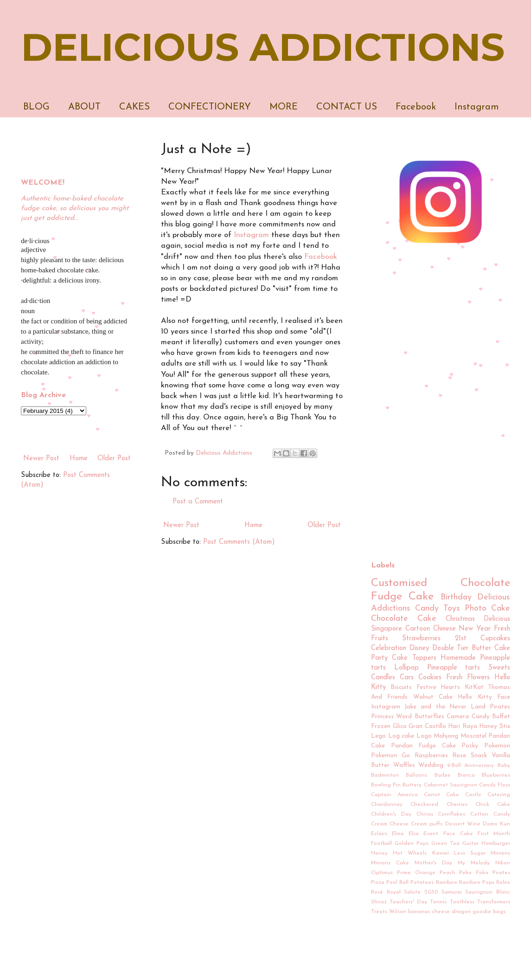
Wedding (430, 765)
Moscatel (473, 736)
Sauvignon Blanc (487, 892)
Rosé (377, 892)
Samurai (451, 892)
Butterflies (429, 717)
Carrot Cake (441, 795)
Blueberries (496, 775)
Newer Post (181, 525)
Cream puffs (426, 824)
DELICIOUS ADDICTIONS (263, 47)
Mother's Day (433, 863)
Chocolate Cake (403, 618)
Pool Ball (397, 882)
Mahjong (446, 736)
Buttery (412, 785)
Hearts (450, 687)
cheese (441, 911)
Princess (382, 717)
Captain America (394, 795)
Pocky (469, 746)
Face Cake (458, 834)
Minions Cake (390, 863)
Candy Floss (494, 785)
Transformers (493, 902)
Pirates (501, 872)
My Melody (474, 863)
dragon (461, 911)
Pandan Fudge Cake (423, 746)
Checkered (424, 804)
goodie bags (489, 911)
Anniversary (479, 765)
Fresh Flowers (468, 677)
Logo (424, 736)
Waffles (404, 765)
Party (379, 658)
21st (461, 638)
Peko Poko (473, 872)
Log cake (401, 736)
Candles (383, 677)
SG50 (431, 892)
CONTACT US (346, 107)
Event (430, 834)
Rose (459, 756)
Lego (378, 736)
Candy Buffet (491, 717)
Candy (427, 608)
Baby (504, 765)
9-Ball (454, 765)
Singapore (386, 628)
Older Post (324, 525)
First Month (494, 834)
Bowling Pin (386, 785)
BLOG (36, 107)
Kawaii (440, 853)
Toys (451, 608)
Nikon (502, 863)
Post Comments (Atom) (239, 542)
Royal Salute (404, 892)
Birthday (456, 597)
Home (253, 525)
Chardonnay (387, 804)
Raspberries (431, 756)
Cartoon (417, 628)
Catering (498, 795)
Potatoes (422, 882)
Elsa (414, 834)
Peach (447, 872)
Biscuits (401, 687)
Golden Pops (412, 843)
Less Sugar (470, 853)
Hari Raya (462, 726)
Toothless (462, 902)
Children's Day (391, 814)
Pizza (377, 882)
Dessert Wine (462, 824)
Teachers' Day (408, 902)
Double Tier (450, 648)
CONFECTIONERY (209, 107)
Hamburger (495, 843)
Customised (399, 583)
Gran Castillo (427, 726)
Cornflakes (451, 814)
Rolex (503, 882)
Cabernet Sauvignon (450, 785)
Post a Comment (198, 501)
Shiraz (379, 902)
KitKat (474, 687)
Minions (500, 853)
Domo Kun (496, 824)
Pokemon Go (390, 756)
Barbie (443, 775)
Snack (479, 756)
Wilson (397, 911)
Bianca (466, 775)
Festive (426, 687)
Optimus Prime (391, 872)
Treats (379, 911)
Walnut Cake (433, 697)
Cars (407, 677)
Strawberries (421, 638)
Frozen (380, 726)
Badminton (385, 775)
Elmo (398, 834)
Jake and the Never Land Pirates (457, 707)
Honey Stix (494, 726)
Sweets (499, 667)
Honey (379, 853)
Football (381, 843)
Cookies (429, 677)
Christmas (460, 619)
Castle (473, 795)
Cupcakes (495, 638)
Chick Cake (492, 804)
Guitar (470, 843)
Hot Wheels (410, 853)
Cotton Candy (490, 814)
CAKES (134, 107)
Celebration (388, 648)
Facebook (416, 107)
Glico (400, 726)
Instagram (476, 107)
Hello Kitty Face (484, 697)
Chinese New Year (462, 628)
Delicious (497, 619)
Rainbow (446, 882)
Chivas (424, 814)
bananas (419, 911)
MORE (283, 107)
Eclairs (379, 834)
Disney (419, 648)
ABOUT (84, 107)
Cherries (457, 804)
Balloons (416, 775)
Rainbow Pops (476, 882)
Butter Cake (491, 648)
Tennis (438, 902)
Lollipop (406, 667)
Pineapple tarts (453, 667)
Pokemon (497, 746)
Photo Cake (487, 608)
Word (404, 717)
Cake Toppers (414, 658)
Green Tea (445, 843)
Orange (425, 872)
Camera (458, 717)
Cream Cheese (390, 824)
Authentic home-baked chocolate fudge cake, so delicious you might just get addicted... (74, 208)
